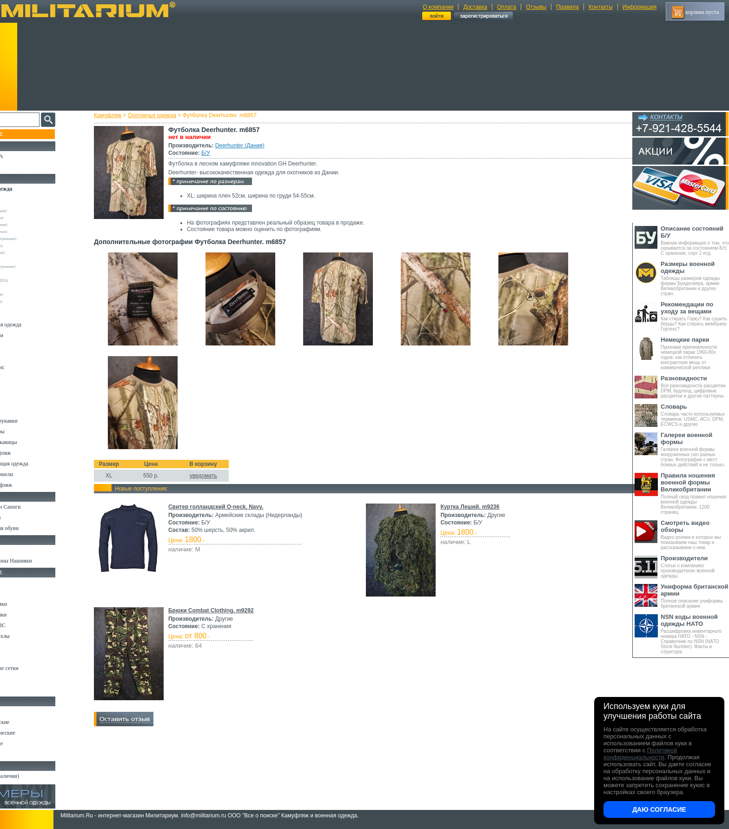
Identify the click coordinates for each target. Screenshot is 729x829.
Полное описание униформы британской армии (695, 596)
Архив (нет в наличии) (33, 776)
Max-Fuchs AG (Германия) (34, 238)
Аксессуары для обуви (33, 528)
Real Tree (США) (26, 259)
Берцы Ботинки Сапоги (34, 507)
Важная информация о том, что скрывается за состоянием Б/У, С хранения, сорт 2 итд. (695, 240)
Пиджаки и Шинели (30, 474)
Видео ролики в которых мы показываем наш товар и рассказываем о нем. (695, 534)
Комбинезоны (23, 410)
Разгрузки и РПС (26, 625)
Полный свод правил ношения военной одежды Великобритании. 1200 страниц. (695, 493)
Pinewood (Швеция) (28, 252)
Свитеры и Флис (26, 367)
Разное (15, 689)
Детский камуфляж (29, 453)
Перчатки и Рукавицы (32, 442)
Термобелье (20, 399)
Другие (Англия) (25, 287)
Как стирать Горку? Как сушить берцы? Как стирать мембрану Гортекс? (695, 316)
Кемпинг (17, 582)
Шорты (15, 356)
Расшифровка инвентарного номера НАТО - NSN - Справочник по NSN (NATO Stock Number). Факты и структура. (695, 633)
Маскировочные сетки (33, 668)
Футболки (18, 388)
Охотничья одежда (160, 115)
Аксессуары (21, 754)
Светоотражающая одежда (38, 463)
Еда (11, 646)
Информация (639, 7)
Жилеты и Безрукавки (33, 421)
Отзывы (536, 7)
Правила (567, 7)
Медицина (19, 679)
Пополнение (25, 134)
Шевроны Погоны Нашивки (40, 560)
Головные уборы (26, 431)
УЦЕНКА (18, 167)
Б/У (214, 153)
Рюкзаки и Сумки (27, 604)
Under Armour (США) (30, 280)
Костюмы (18, 314)
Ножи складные (25, 743)
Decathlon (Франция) (29, 210)
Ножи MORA (22, 711)
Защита (15, 657)
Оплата (506, 7)
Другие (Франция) (27, 301)
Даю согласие (659, 809)
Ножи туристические (31, 733)
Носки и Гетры (24, 517)
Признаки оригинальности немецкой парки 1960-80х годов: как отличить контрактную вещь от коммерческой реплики (695, 353)
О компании (438, 7)
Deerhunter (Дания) (248, 145)
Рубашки (17, 378)
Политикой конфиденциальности (640, 754)
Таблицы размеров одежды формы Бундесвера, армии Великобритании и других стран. (695, 278)
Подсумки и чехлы (29, 636)
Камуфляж (116, 115)
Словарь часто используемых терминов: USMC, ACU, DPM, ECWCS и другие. (695, 415)
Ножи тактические (29, 722)
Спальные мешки (27, 614)
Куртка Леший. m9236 (468, 507)
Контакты (601, 7)
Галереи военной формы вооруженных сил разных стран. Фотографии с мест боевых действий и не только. (695, 449)
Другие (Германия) (27, 294)
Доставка (475, 7)
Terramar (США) (25, 273)
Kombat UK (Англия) (29, 231)
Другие (17, 203)
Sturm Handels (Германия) (33, 266)
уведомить (211, 475)
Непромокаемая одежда (34, 324)
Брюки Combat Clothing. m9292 (219, 610)
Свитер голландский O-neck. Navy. (224, 507)
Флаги (14, 550)
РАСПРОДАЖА (25, 156)
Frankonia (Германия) (29, 224)
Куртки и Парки (25, 335)
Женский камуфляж (30, 485)
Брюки (14, 346)
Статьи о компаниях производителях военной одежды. (695, 566)
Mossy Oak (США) (27, 245)
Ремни (14, 593)
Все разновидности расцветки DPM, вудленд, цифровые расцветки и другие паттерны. (695, 386)
